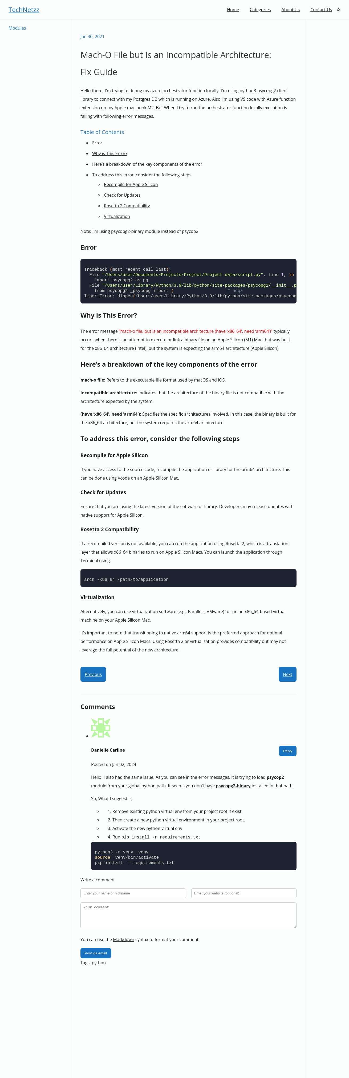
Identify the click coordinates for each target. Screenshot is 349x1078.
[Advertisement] (327, 99)
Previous (93, 674)
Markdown (123, 943)
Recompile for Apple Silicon (131, 184)
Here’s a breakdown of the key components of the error (147, 164)
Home (233, 10)
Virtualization (117, 216)
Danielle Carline (108, 750)
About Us (291, 10)
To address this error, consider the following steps (141, 175)
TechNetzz (24, 9)
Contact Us (321, 10)
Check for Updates (122, 195)
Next (287, 674)
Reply (287, 751)
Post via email (96, 957)
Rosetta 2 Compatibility (127, 206)
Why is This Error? (109, 153)
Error (97, 143)
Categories (260, 10)
